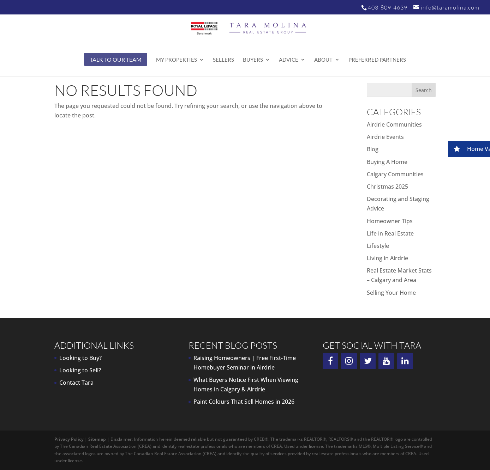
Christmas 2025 (387, 186)
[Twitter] (368, 361)
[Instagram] (349, 361)
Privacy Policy (69, 439)
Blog (372, 149)
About (323, 60)
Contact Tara (76, 382)
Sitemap (97, 439)
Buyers (253, 60)
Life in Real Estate (390, 233)
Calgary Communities (395, 174)
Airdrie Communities (394, 124)
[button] (469, 149)
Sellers (223, 60)
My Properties (176, 60)
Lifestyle (378, 246)
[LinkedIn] (405, 361)
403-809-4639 (387, 7)
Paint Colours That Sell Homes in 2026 (243, 401)
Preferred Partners (377, 60)
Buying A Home (387, 162)
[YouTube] (386, 361)
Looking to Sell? (80, 370)
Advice (288, 60)
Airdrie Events (385, 137)
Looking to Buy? (80, 358)
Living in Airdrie (387, 258)
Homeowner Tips (390, 221)
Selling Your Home (391, 293)
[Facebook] (331, 361)
